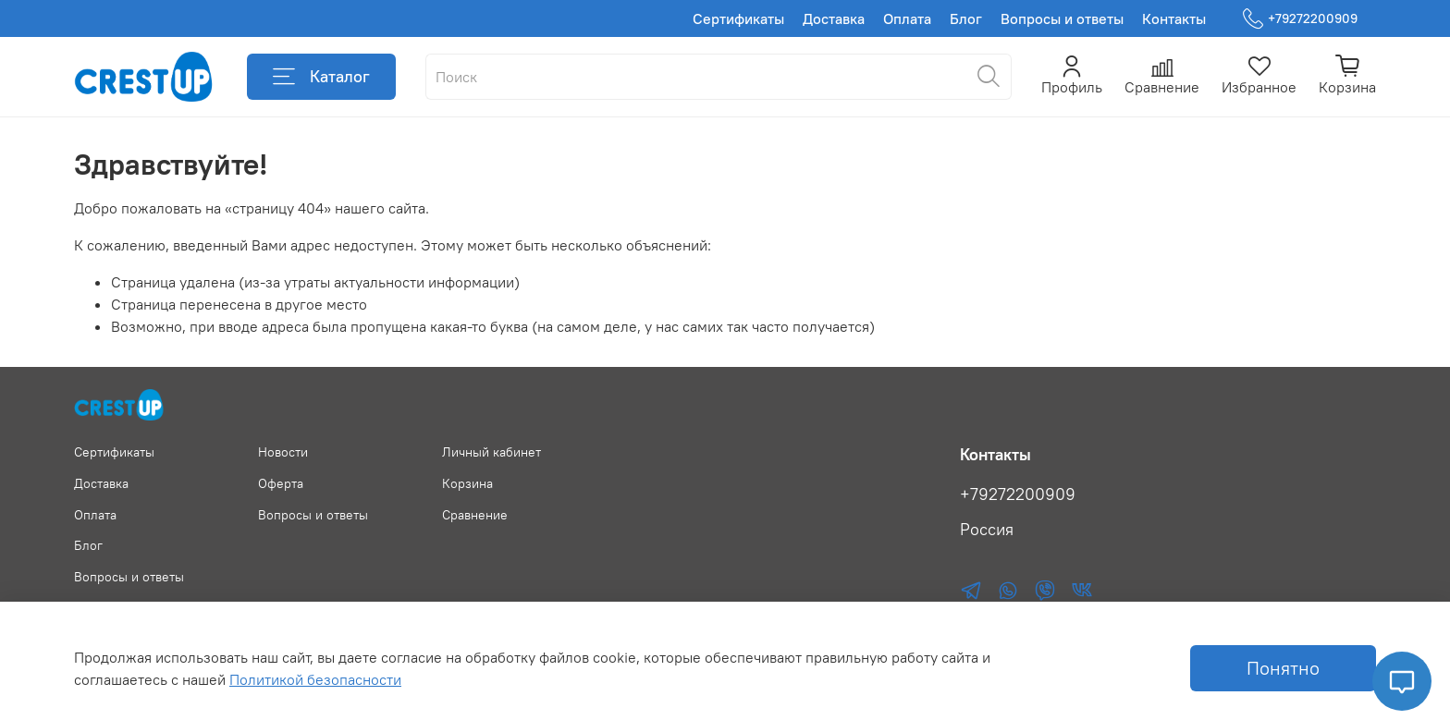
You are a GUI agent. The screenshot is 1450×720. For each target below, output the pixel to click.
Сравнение (475, 514)
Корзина (467, 483)
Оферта (280, 483)
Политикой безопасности (315, 679)
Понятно (1283, 667)
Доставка (834, 18)
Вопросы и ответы (1062, 18)
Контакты (1174, 18)
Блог (966, 18)
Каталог (321, 77)
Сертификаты (738, 18)
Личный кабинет (491, 452)
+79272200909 (1300, 19)
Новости (283, 452)
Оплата (907, 18)
